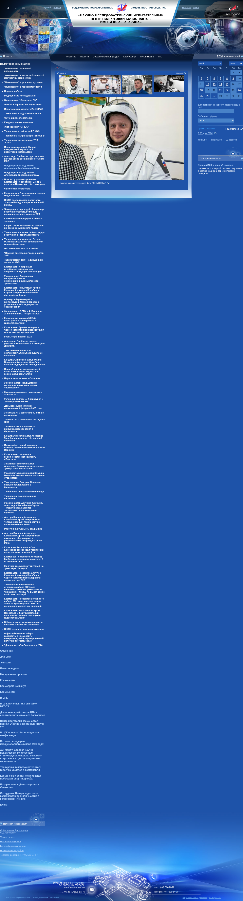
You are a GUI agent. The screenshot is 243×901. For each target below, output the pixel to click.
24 (239, 90)
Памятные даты (9, 668)
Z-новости (231, 140)
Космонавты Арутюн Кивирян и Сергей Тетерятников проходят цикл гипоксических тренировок (24, 329)
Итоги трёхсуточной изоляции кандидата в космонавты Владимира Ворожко (24, 447)
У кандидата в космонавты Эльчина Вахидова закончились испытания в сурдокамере (24, 475)
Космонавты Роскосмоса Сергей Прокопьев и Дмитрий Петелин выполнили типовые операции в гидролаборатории (22, 614)
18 (201, 90)
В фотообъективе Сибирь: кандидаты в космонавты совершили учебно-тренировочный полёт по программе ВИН (24, 637)
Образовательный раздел (106, 56)
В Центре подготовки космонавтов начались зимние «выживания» (23, 623)
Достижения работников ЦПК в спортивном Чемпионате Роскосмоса (22, 714)
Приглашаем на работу (12, 850)
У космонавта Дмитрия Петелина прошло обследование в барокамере (22, 484)
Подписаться (232, 129)
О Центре (71, 56)
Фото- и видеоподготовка (18, 118)
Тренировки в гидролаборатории (22, 113)
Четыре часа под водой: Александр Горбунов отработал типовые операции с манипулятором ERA (24, 211)
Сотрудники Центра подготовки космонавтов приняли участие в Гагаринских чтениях (19, 796)
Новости (84, 56)
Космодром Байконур (13, 686)
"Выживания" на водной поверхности (17, 69)
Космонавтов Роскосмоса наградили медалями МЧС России (24, 194)
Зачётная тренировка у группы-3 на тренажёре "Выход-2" (23, 567)
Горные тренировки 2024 (18, 336)
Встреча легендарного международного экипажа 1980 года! (22, 743)
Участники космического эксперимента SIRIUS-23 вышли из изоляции (23, 352)
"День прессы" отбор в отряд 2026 (23, 645)
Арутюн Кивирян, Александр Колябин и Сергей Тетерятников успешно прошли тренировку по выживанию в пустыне (22, 521)
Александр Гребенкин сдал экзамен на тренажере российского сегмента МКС (24, 158)
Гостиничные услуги (10, 841)
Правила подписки (206, 129)
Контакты (186, 7)
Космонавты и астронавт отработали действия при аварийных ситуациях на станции (22, 269)
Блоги (3, 804)
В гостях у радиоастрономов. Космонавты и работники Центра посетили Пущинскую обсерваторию (24, 181)
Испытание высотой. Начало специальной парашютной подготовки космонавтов (20, 149)
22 (227, 90)
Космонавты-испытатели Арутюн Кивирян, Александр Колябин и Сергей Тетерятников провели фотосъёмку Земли (22, 291)
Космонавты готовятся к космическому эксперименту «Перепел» (20, 456)
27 (214, 96)
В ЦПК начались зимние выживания (24, 629)
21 (220, 90)
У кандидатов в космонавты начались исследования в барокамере (19, 429)
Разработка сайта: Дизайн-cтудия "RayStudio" (202, 898)
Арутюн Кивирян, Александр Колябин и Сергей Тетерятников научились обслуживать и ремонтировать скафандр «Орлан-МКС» (23, 538)
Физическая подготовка (17, 188)
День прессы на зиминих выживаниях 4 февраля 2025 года (23, 407)
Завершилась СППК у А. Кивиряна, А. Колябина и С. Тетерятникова (23, 312)
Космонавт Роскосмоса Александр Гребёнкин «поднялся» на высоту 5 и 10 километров (23, 559)
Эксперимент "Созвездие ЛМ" (20, 100)
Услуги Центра (7, 837)
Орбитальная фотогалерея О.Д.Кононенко (14, 831)
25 (201, 96)
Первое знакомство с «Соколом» (22, 378)
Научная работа (13, 91)
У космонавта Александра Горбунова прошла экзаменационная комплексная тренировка (21, 279)
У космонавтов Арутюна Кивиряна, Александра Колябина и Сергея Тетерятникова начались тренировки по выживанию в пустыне (23, 508)
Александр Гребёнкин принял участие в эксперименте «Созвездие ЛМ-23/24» (24, 343)
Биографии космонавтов (12, 846)
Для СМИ (5, 656)
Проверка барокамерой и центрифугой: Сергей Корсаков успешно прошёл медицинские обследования (21, 303)
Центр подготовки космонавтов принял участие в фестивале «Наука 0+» (22, 724)
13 (214, 84)
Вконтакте (216, 140)
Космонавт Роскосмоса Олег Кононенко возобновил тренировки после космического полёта (23, 549)
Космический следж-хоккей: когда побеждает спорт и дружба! (20, 777)
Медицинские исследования (20, 95)
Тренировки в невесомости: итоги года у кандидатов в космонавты (20, 768)
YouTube (202, 140)
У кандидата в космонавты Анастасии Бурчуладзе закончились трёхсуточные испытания (24, 466)
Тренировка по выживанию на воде (24, 491)
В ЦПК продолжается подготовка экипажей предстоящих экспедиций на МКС (24, 202)
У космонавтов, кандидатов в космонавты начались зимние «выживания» (21, 385)
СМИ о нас (6, 650)
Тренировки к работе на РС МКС (22, 131)
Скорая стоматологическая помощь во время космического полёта (24, 226)
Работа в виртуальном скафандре (23, 529)
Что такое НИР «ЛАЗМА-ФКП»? (21, 248)
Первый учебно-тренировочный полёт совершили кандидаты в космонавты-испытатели (22, 371)
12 (207, 84)
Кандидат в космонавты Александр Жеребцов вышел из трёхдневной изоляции (23, 438)
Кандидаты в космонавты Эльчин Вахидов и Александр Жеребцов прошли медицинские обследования (24, 362)
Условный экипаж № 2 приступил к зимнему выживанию (23, 400)
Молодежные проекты (13, 674)
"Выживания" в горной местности (23, 87)
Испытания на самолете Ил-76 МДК (23, 109)
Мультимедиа (147, 56)
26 (207, 96)
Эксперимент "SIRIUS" (16, 127)
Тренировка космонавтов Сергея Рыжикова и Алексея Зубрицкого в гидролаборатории (23, 241)
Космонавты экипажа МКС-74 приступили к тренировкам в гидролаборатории (20, 320)
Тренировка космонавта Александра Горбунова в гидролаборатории (24, 233)
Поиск (196, 7)
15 (227, 84)
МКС (160, 56)
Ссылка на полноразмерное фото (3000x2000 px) (85, 183)
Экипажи (5, 662)
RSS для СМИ (205, 133)
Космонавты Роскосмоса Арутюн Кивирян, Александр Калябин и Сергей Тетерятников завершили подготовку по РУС (22, 576)
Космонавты (7, 680)
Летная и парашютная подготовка (22, 104)
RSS (219, 56)
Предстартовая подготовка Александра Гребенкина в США (21, 166)
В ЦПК (4, 697)
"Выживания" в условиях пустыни (23, 82)
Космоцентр (7, 692)
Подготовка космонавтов (15, 63)
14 (220, 84)
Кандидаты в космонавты (18, 122)
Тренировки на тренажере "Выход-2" (24, 135)
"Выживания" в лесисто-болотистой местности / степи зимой (24, 76)
